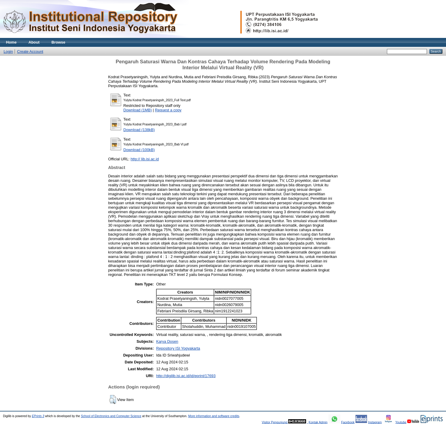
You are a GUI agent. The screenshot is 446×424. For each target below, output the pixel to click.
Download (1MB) (138, 110)
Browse (58, 42)
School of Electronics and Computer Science (111, 416)
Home (11, 42)
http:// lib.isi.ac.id (145, 159)
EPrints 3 (38, 416)
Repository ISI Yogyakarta (178, 348)
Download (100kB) (139, 150)
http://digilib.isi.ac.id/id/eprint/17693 (185, 376)
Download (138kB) (139, 129)
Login (8, 51)
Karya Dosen (167, 341)
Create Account (30, 51)
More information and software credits (213, 416)
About (34, 42)
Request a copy (168, 110)
